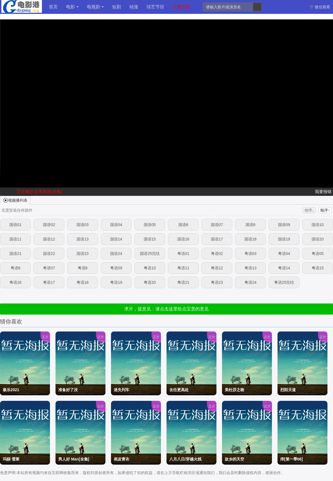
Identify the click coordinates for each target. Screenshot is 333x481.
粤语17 (49, 282)
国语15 (150, 239)
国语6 (183, 224)
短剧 (116, 6)
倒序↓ (309, 210)
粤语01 (183, 253)
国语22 (49, 253)
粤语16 (15, 282)
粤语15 (318, 268)
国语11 (15, 239)
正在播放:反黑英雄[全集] (39, 191)
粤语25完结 (284, 282)
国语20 (318, 239)
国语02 (49, 224)
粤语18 (83, 282)
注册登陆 (181, 6)
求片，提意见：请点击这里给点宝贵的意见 (166, 309)
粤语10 (150, 268)
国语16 (183, 239)
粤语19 (116, 282)
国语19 (284, 239)
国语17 (217, 239)
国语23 (83, 253)
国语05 (150, 224)
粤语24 (250, 282)
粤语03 (250, 253)
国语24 (116, 253)
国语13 (83, 239)
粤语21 (183, 282)
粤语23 (217, 282)
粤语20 (150, 282)
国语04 (116, 224)
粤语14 (284, 268)
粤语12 (217, 268)
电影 (72, 6)
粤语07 (49, 268)
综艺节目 (155, 6)
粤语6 (16, 268)
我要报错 (323, 191)
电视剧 (95, 6)
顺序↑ (325, 210)
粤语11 (183, 268)
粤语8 (83, 268)
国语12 (49, 239)
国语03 (83, 224)
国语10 (318, 224)
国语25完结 (150, 253)
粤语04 (284, 253)
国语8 (251, 224)
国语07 (217, 224)
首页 (53, 6)
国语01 (15, 224)
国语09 (284, 224)
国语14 (116, 239)
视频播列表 (15, 200)
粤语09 (116, 268)
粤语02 (217, 253)
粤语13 (250, 268)
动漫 (133, 6)
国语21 (15, 253)
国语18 (250, 239)
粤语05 (318, 253)
